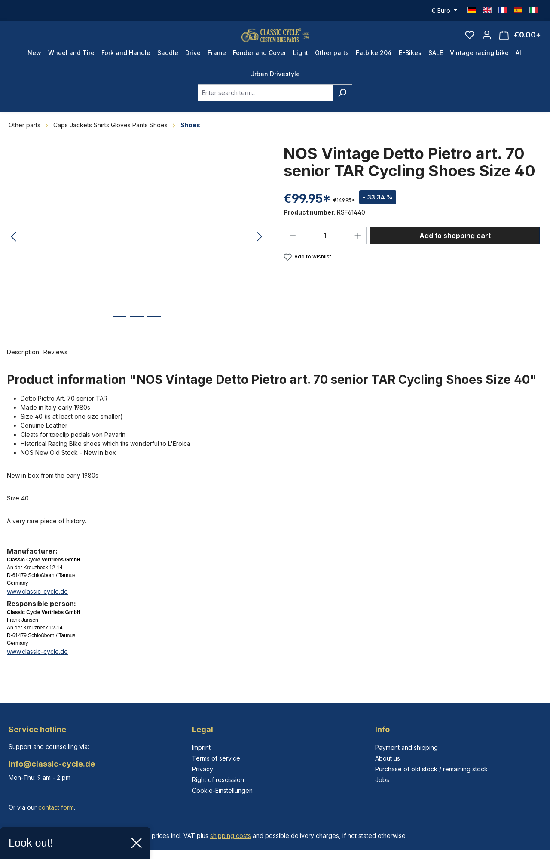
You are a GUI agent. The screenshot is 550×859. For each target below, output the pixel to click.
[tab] (23, 365)
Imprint (201, 747)
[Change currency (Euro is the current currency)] (444, 10)
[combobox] (265, 105)
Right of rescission (218, 779)
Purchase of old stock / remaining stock (431, 769)
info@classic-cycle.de (52, 763)
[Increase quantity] (358, 248)
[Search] (342, 105)
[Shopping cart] (520, 41)
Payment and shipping (406, 747)
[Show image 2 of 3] (137, 335)
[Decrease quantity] (293, 248)
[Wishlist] (469, 41)
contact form (56, 807)
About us (387, 758)
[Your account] (487, 41)
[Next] (259, 250)
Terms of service (216, 758)
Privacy (202, 769)
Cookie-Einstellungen (222, 790)
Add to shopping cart (455, 248)
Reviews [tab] (55, 364)
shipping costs (230, 835)
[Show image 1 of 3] (119, 335)
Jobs (382, 779)
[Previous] (13, 250)
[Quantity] (325, 248)
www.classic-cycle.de (37, 603)
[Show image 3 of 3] (154, 335)
